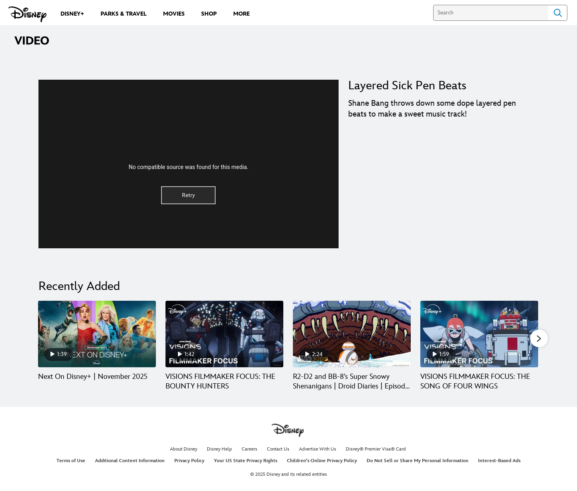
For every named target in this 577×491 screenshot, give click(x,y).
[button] (539, 339)
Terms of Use (70, 462)
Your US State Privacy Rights (245, 462)
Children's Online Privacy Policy (322, 462)
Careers (249, 450)
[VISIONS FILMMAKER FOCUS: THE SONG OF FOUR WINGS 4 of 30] (479, 334)
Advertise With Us (317, 450)
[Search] (490, 13)
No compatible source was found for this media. (188, 167)
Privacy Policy (189, 462)
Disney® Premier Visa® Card (376, 450)
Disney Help (219, 450)
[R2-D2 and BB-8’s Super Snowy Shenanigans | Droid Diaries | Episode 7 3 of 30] (352, 334)
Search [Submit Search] (558, 13)
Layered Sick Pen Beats (407, 85)
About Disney (183, 450)
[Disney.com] (27, 14)
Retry (188, 195)
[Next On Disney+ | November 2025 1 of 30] (97, 334)
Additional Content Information (130, 462)
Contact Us (278, 450)
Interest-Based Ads (499, 462)
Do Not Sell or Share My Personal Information (417, 462)
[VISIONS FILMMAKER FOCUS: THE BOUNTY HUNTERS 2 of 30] (224, 334)
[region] (188, 164)
